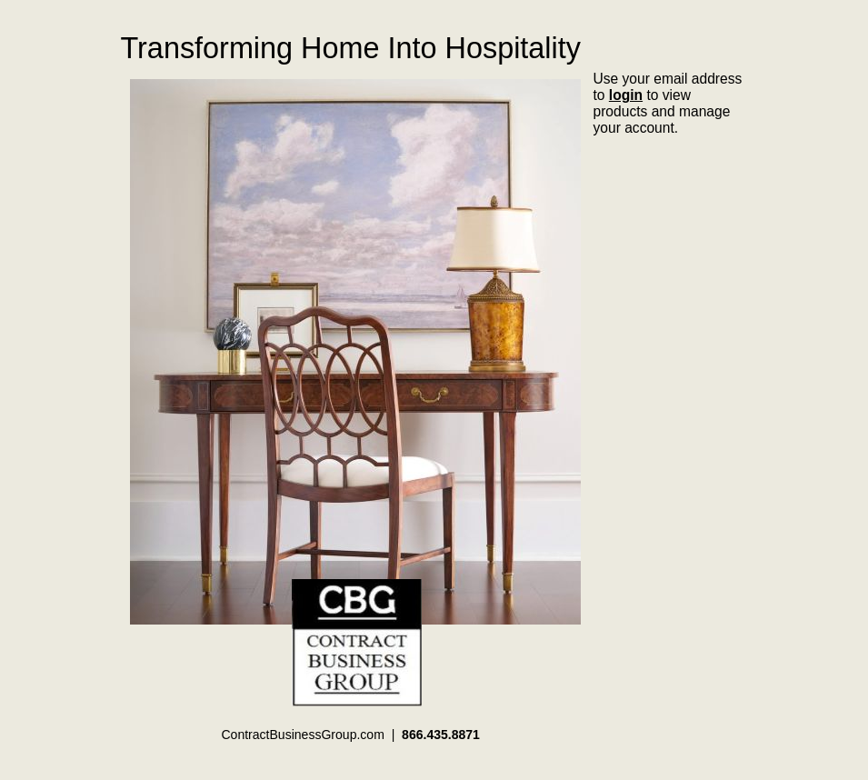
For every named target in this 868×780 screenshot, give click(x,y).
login (626, 95)
